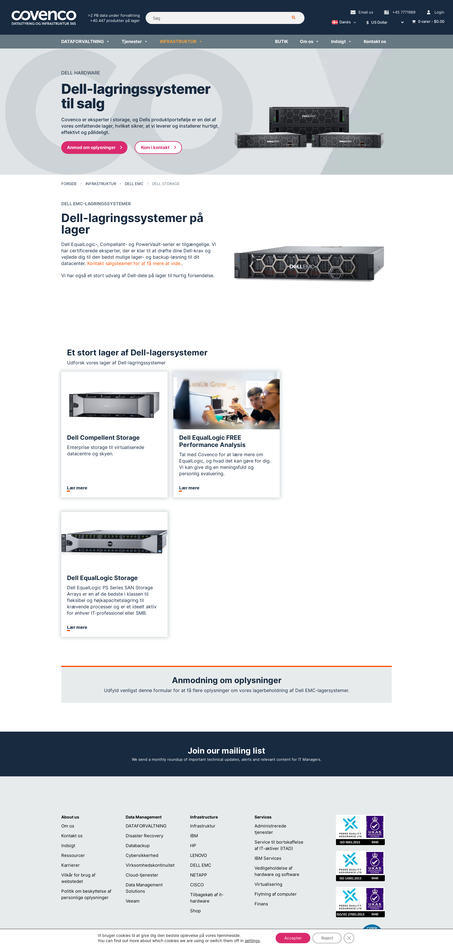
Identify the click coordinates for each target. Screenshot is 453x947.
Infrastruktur (203, 686)
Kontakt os (72, 696)
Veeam (133, 761)
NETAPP (198, 735)
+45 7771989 (215, 892)
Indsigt (68, 706)
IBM (194, 696)
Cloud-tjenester (142, 735)
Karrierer (70, 725)
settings (251, 940)
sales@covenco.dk (291, 883)
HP (193, 706)
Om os (67, 686)
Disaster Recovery (144, 696)
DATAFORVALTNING (146, 686)
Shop (195, 771)
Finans (261, 764)
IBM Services (268, 719)
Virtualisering (268, 744)
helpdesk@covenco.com (226, 883)
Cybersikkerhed (142, 716)
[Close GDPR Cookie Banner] (349, 938)
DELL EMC (200, 725)
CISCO (197, 745)
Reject (327, 937)
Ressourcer (73, 716)
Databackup (138, 706)
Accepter (293, 937)
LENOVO (198, 716)
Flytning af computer (276, 754)
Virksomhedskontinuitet (150, 725)
